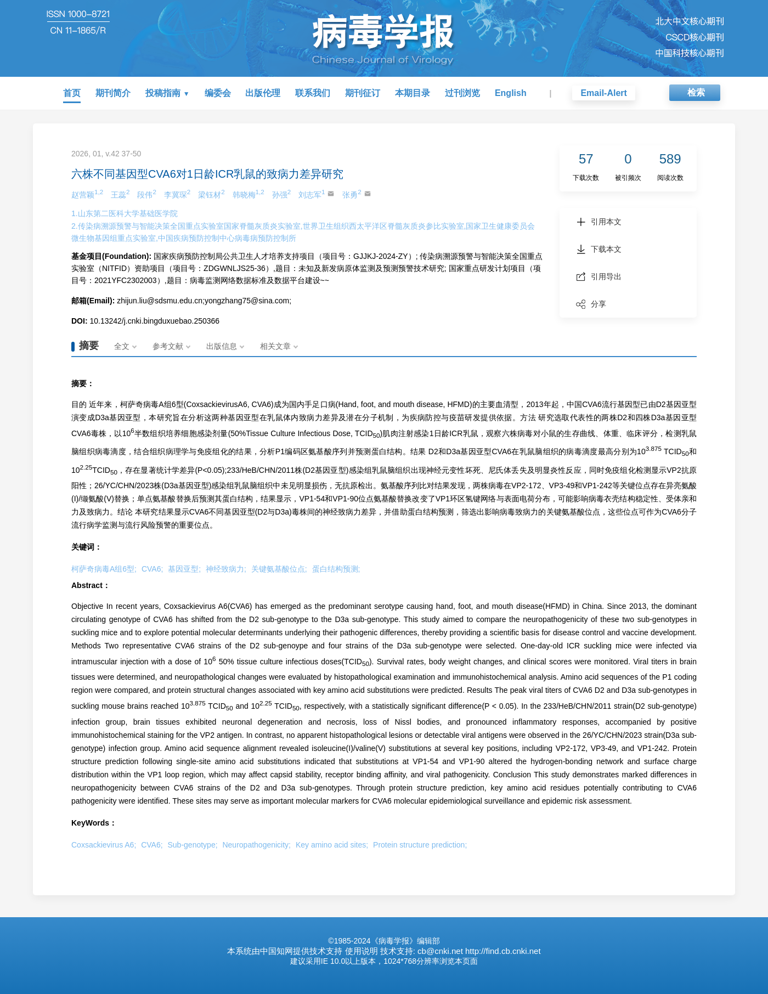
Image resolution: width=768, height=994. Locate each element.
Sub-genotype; (193, 844)
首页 (72, 93)
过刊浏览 (462, 93)
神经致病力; (226, 568)
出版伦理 (262, 93)
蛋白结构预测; (336, 568)
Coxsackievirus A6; (103, 844)
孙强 (281, 193)
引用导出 (599, 276)
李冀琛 (177, 193)
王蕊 (120, 193)
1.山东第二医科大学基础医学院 (124, 213)
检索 (696, 92)
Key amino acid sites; (332, 844)
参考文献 (168, 346)
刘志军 (316, 193)
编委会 (218, 93)
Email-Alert (603, 93)
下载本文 (599, 249)
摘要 (89, 345)
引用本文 (599, 221)
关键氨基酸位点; (279, 568)
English (511, 93)
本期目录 (412, 93)
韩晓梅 (248, 193)
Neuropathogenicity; (256, 844)
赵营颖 (87, 193)
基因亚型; (184, 568)
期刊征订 (362, 93)
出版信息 (221, 346)
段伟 (146, 193)
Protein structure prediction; (420, 844)
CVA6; (152, 568)
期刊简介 (113, 93)
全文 (121, 346)
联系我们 (312, 93)
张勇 (356, 193)
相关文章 (275, 346)
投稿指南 (162, 93)
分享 (591, 304)
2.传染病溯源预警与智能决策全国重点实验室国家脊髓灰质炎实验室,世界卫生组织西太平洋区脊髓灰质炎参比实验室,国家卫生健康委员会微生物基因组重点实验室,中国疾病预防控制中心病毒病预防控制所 (303, 232)
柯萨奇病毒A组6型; (104, 568)
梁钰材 (211, 193)
